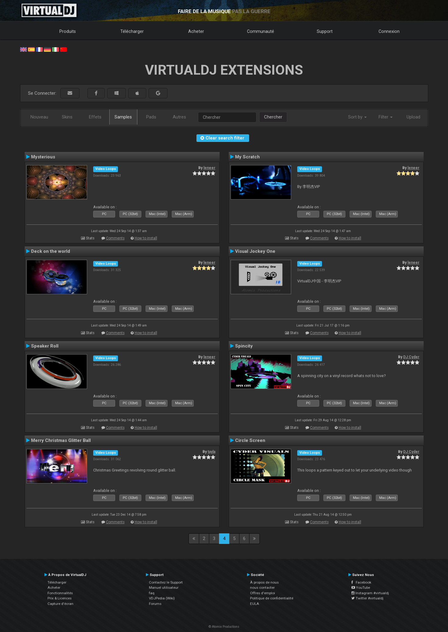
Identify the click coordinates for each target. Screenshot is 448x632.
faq (151, 593)
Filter (386, 117)
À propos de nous (264, 582)
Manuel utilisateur (163, 587)
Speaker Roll (44, 346)
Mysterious (43, 157)
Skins (67, 117)
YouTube (360, 587)
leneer (209, 168)
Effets (95, 117)
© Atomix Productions (224, 627)
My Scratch (247, 157)
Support (325, 31)
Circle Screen (250, 440)
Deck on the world (50, 251)
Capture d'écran (60, 604)
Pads (151, 117)
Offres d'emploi (262, 593)
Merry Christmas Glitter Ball (61, 440)
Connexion (389, 31)
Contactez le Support (166, 582)
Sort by (357, 117)
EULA (254, 604)
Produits (67, 31)
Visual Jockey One (255, 251)
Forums (155, 604)
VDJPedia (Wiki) (162, 598)
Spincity (244, 346)
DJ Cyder (411, 357)
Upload (413, 117)
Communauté (260, 31)
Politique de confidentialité (271, 598)
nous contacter (262, 587)
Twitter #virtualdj (367, 598)
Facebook (361, 582)
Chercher (273, 117)
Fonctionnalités (60, 593)
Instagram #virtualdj (370, 593)
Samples (123, 117)
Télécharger (132, 31)
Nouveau (39, 117)
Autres (179, 117)
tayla (211, 452)
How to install (146, 238)
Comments (115, 238)
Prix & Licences (60, 598)
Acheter (196, 31)
